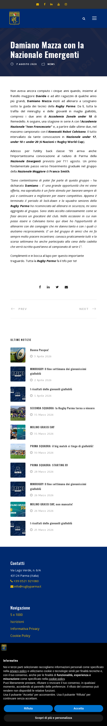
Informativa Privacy (24, 628)
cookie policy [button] (57, 678)
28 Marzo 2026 (44, 471)
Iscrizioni (17, 621)
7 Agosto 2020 (26, 64)
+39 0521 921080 (24, 581)
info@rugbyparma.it (25, 586)
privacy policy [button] (18, 671)
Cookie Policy (20, 635)
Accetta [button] (79, 708)
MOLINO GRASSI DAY (42, 427)
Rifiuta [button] (28, 708)
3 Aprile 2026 (42, 356)
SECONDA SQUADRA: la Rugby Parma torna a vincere (62, 408)
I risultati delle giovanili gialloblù (51, 389)
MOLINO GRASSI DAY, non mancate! (51, 504)
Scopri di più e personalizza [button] (53, 717)
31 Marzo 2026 (44, 414)
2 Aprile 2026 (42, 380)
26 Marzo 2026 (44, 495)
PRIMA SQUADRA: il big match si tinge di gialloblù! (61, 446)
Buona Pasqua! (39, 350)
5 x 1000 (16, 614)
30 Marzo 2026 (44, 452)
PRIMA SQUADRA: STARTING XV (49, 465)
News (51, 64)
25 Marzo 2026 (44, 529)
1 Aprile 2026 (42, 395)
